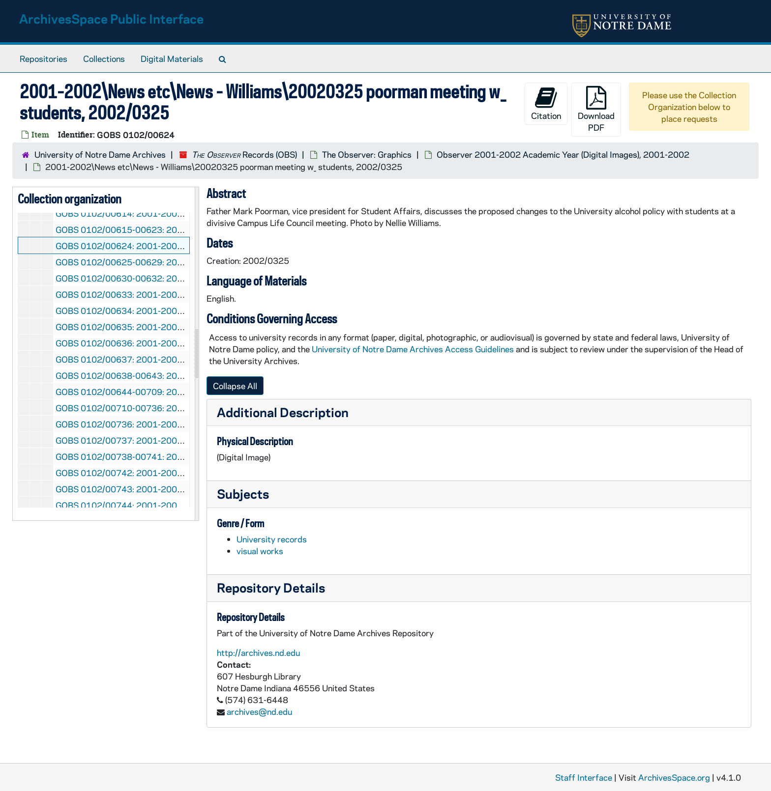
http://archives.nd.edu (258, 652)
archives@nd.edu (259, 711)
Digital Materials (172, 58)
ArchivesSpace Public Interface (111, 18)
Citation (546, 103)
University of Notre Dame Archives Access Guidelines (414, 348)
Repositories (43, 58)
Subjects (243, 493)
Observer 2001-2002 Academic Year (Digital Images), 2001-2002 (563, 154)
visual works (260, 550)
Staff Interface (583, 777)
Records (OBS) (244, 154)
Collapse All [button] (235, 385)
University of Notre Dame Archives (100, 154)
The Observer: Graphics (367, 154)
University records (272, 539)
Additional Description (283, 412)
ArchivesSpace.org (674, 777)
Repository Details (271, 587)
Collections (104, 58)
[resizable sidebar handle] (197, 353)
